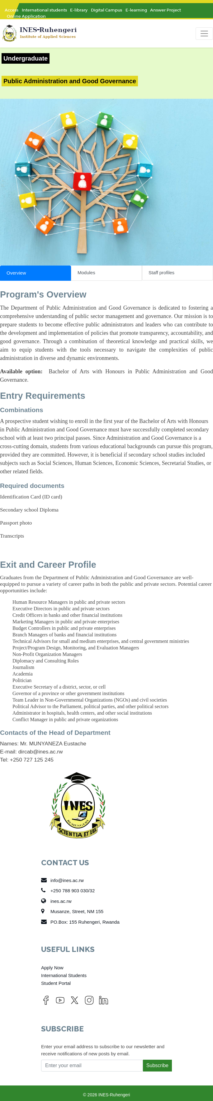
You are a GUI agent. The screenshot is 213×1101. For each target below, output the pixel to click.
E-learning (136, 10)
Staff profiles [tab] (161, 272)
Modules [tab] (86, 272)
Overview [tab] (16, 272)
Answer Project (165, 10)
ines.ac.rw (56, 901)
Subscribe (157, 1065)
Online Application (26, 16)
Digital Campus (106, 10)
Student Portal (56, 983)
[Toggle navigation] (204, 33)
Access (11, 10)
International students (44, 10)
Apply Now (52, 967)
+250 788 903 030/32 (68, 890)
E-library (79, 10)
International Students (64, 975)
